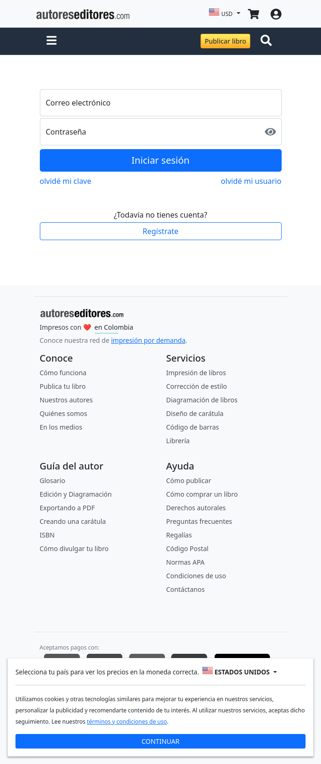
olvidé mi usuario (251, 181)
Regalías (179, 534)
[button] (51, 41)
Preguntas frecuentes (199, 521)
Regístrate (160, 231)
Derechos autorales (196, 507)
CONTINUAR (160, 741)
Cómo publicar (188, 480)
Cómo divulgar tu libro (74, 548)
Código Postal (187, 548)
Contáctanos (185, 589)
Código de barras (192, 427)
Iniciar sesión (161, 160)
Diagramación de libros (202, 399)
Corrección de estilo (196, 386)
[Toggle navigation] (268, 41)
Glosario (53, 480)
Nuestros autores (66, 399)
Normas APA (185, 562)
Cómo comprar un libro (202, 494)
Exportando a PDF (67, 507)
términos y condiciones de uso (127, 722)
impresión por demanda (148, 340)
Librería (178, 440)
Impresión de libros (196, 372)
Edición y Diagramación (76, 494)
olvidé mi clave (65, 181)
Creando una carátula (73, 521)
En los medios (61, 427)
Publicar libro (225, 41)
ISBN (47, 534)
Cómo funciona (63, 372)
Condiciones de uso (196, 575)
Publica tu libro (63, 386)
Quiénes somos (63, 413)
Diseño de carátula (195, 413)
